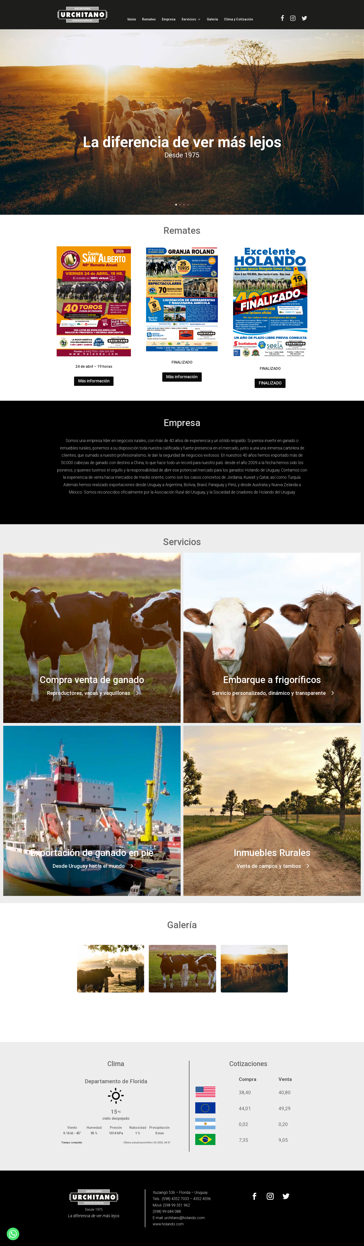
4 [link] (188, 204)
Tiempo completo (71, 1142)
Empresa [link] (169, 19)
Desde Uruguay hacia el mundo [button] (88, 866)
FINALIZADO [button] (270, 383)
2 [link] (180, 204)
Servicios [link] (189, 19)
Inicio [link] (131, 19)
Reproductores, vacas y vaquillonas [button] (88, 693)
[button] (254, 1196)
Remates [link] (149, 19)
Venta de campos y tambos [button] (269, 866)
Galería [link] (212, 19)
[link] (82, 14)
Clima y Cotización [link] (238, 19)
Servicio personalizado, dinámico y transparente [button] (269, 693)
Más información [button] (94, 381)
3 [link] (184, 204)
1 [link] (176, 204)
